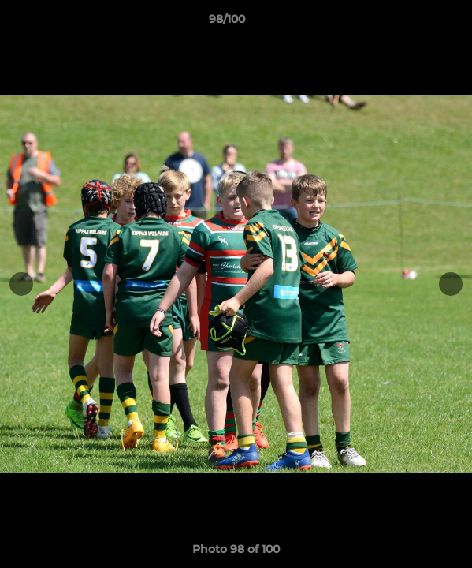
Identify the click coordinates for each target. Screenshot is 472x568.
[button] (415, 23)
